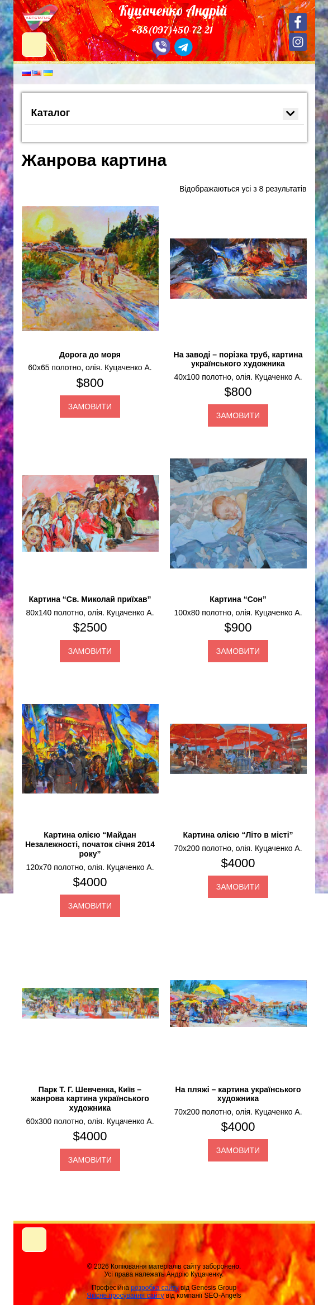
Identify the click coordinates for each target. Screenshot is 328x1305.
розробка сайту (154, 1288)
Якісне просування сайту (125, 1295)
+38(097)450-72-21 (172, 29)
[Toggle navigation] (34, 1239)
